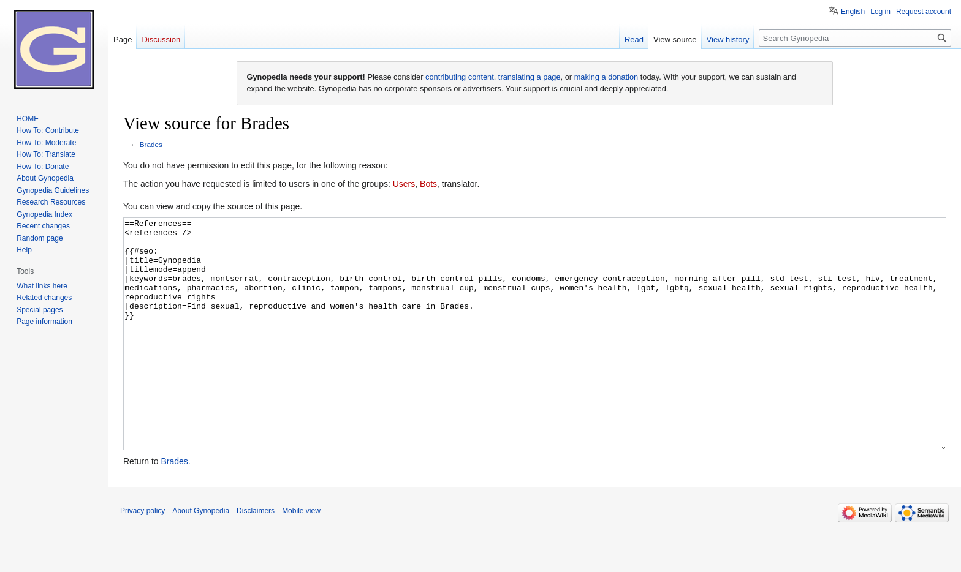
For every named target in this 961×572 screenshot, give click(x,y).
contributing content (459, 76)
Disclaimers (256, 556)
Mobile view (301, 556)
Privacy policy (142, 556)
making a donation (606, 76)
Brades (151, 144)
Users (404, 184)
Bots (428, 184)
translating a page (529, 76)
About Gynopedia (200, 556)
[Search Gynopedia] (855, 38)
